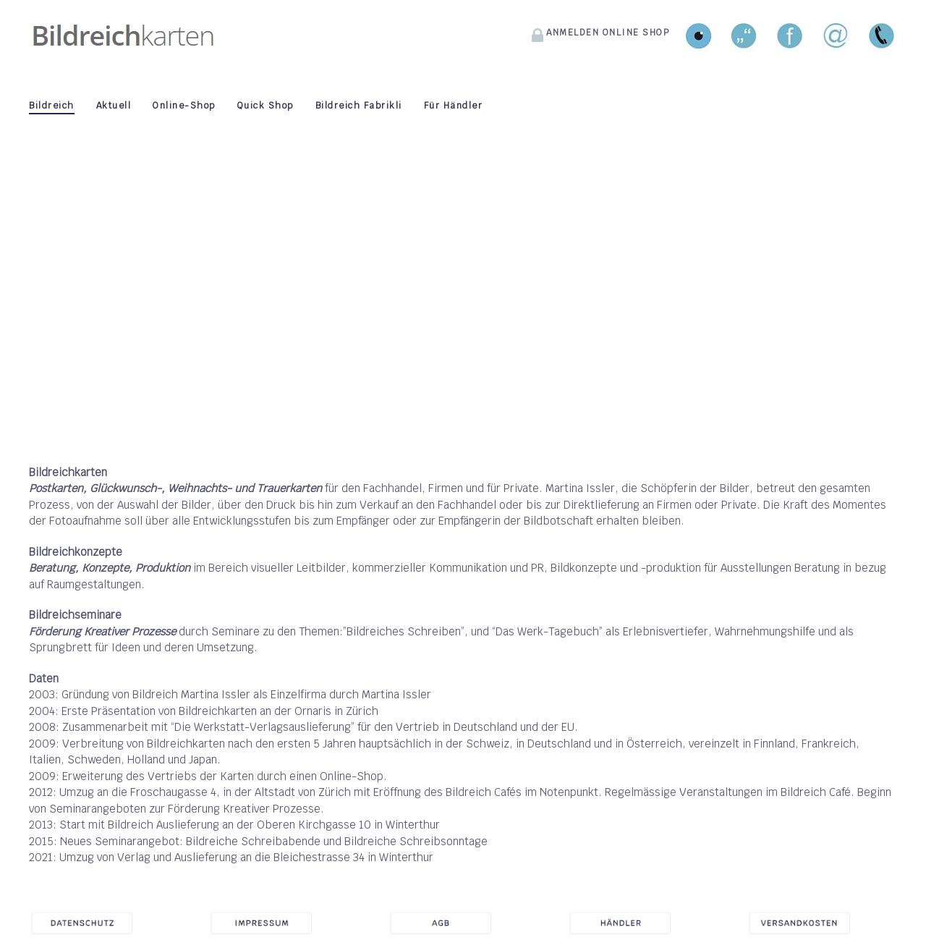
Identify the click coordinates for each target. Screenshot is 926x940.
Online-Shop (184, 105)
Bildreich (52, 105)
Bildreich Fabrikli (358, 105)
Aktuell (114, 105)
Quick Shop (265, 105)
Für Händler (453, 105)
